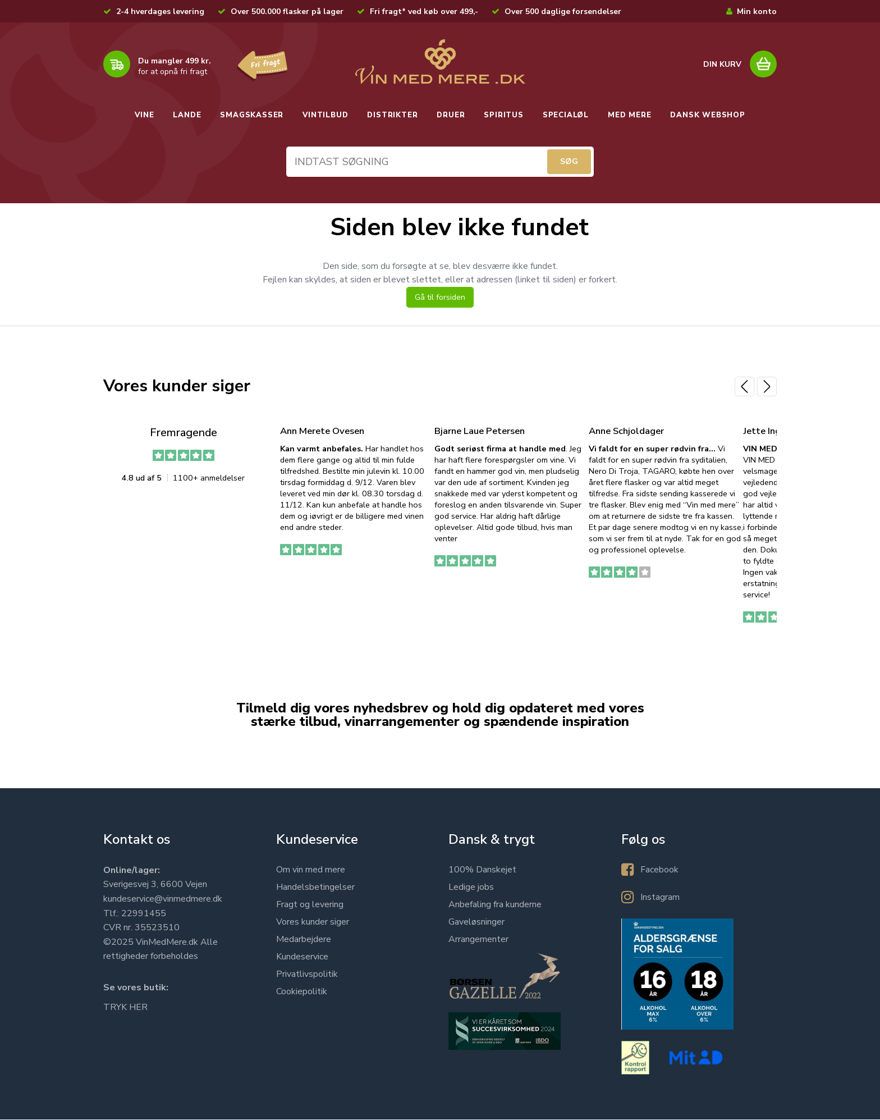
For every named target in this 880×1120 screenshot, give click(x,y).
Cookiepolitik (301, 992)
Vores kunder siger (312, 922)
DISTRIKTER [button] (392, 115)
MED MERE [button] (629, 115)
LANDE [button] (187, 115)
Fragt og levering (309, 905)
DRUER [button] (451, 115)
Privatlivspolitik (307, 974)
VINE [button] (144, 115)
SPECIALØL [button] (566, 115)
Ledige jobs (471, 887)
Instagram (660, 898)
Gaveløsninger (476, 922)
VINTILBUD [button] (325, 115)
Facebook (659, 870)
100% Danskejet (482, 870)
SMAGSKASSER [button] (251, 115)
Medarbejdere (303, 940)
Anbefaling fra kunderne (495, 905)
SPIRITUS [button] (503, 115)
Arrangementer (478, 940)
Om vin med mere (310, 870)
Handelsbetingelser (315, 887)
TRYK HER (125, 1008)
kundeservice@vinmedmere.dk (162, 899)
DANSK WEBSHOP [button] (707, 115)
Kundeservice (302, 957)
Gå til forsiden (440, 297)
